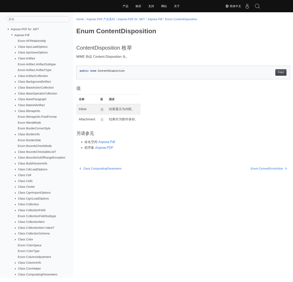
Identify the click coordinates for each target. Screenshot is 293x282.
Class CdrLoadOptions (32, 169)
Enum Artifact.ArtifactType (34, 70)
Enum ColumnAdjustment (34, 257)
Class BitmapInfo (29, 111)
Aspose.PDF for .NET (25, 29)
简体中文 (233, 6)
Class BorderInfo (29, 134)
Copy (266, 72)
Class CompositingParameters (37, 274)
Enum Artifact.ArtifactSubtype (37, 64)
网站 (164, 6)
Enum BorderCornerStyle (34, 128)
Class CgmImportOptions (34, 192)
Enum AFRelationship (32, 40)
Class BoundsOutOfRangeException (41, 157)
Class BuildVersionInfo (32, 163)
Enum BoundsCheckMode (35, 146)
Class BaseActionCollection (36, 87)
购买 (138, 6)
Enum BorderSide (29, 140)
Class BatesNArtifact (31, 105)
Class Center (26, 186)
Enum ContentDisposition (181, 19)
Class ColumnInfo (29, 262)
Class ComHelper (29, 268)
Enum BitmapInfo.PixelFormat (37, 116)
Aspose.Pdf (22, 35)
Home (80, 19)
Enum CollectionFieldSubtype (37, 216)
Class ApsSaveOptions (33, 52)
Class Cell (24, 175)
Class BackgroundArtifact (34, 81)
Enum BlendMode (29, 122)
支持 (151, 6)
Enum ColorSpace (30, 245)
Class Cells (25, 181)
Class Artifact (26, 58)
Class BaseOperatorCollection (37, 93)
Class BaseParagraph (32, 99)
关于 (177, 6)
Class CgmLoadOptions (33, 198)
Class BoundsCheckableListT (37, 151)
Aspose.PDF (104, 147)
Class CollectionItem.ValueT (36, 227)
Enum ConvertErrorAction (254, 168)
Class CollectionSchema (34, 233)
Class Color (25, 239)
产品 (125, 6)
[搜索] (38, 19)
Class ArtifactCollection (33, 76)
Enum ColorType (28, 251)
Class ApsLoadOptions (33, 46)
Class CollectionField (31, 210)
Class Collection (28, 204)
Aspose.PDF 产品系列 (101, 19)
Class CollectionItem (31, 221)
